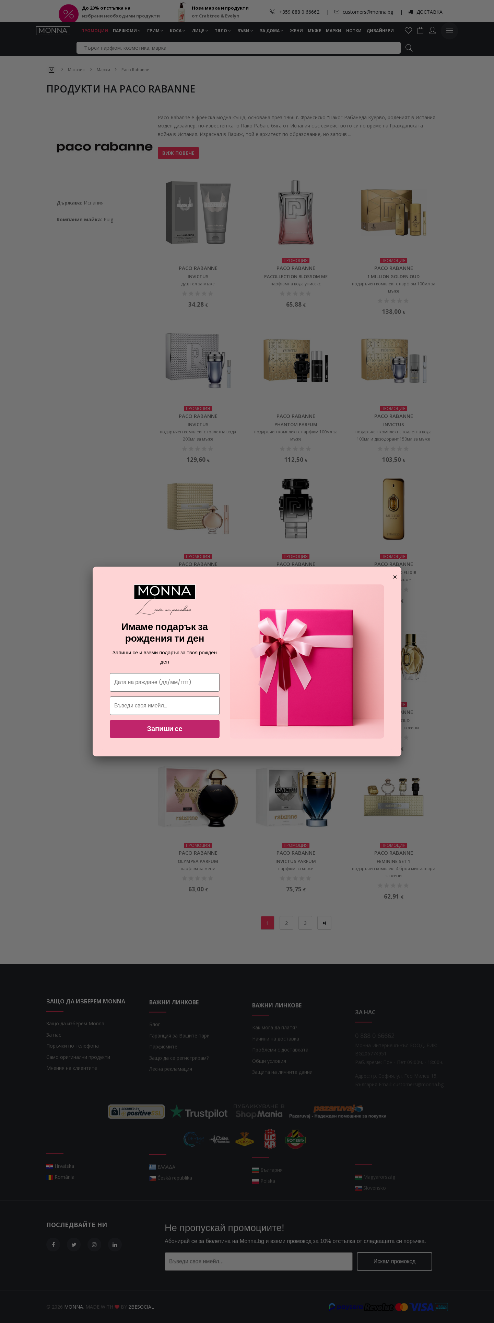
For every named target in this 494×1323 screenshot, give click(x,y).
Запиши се (164, 728)
